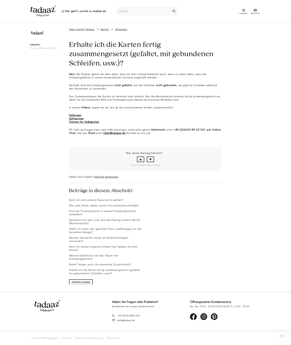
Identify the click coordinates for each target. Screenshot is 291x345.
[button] (140, 159)
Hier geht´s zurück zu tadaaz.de (85, 11)
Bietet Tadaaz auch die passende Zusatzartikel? (100, 264)
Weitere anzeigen (81, 282)
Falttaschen (76, 118)
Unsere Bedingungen (44, 337)
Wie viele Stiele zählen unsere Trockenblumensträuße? (104, 205)
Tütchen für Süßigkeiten (84, 121)
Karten (105, 29)
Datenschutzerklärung (89, 337)
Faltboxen (75, 115)
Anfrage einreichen (106, 176)
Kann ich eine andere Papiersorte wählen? (96, 199)
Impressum (113, 337)
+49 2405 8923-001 (126, 315)
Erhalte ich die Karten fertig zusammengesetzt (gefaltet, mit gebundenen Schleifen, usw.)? (105, 271)
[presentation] (43, 11)
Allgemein (121, 29)
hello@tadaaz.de (114, 133)
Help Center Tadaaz (81, 29)
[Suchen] (143, 11)
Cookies (66, 337)
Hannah (35, 44)
